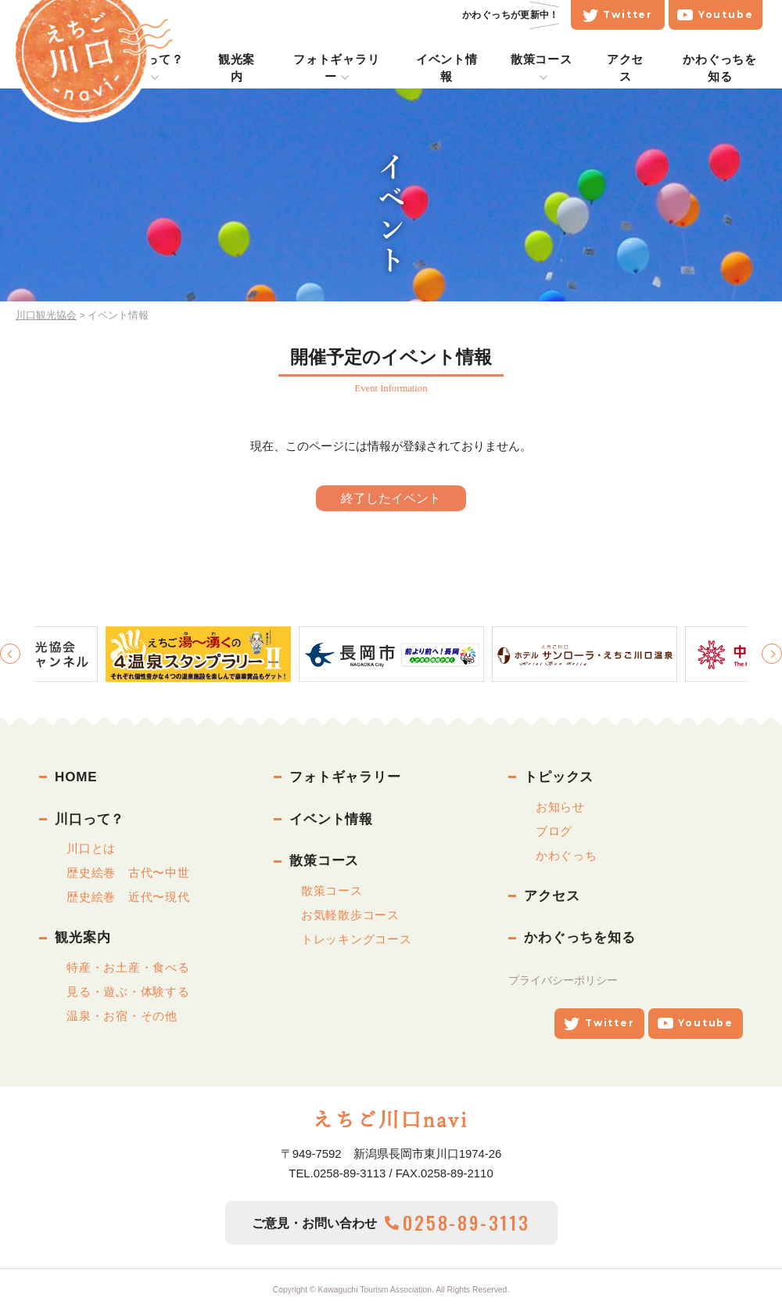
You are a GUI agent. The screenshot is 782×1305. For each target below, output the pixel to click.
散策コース (324, 860)
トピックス (559, 777)
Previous (10, 653)
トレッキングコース (356, 939)
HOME (76, 777)
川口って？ (89, 819)
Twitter (637, 15)
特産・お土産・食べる (128, 967)
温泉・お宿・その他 (122, 1015)
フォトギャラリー (345, 777)
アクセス (551, 896)
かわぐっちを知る (580, 937)
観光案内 (82, 937)
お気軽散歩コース (350, 914)
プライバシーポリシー (563, 980)
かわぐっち (566, 855)
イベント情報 (331, 819)
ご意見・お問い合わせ (390, 1223)
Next (772, 653)
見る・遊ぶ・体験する (128, 991)
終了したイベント (391, 498)
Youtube (735, 15)
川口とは (91, 848)
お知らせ (560, 806)
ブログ (554, 831)
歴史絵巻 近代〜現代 (128, 896)
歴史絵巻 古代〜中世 (128, 872)
